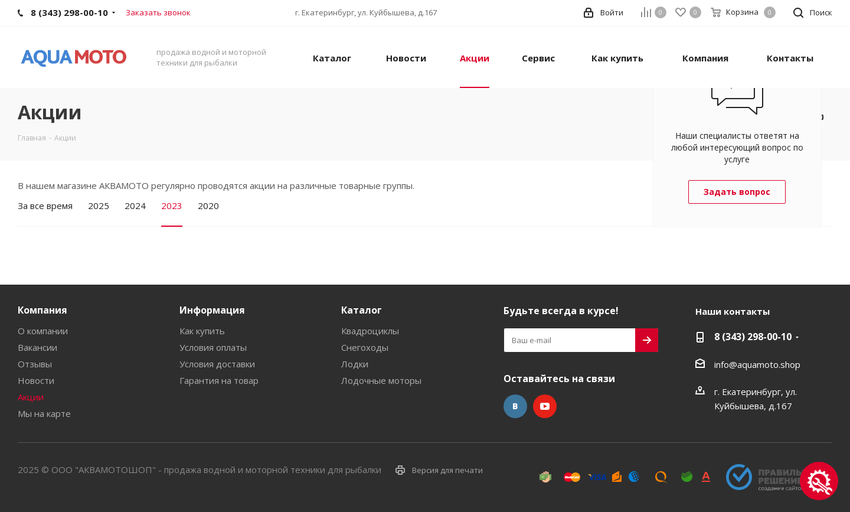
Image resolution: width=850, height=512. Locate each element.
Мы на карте (44, 413)
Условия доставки (217, 364)
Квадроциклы (370, 331)
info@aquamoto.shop (757, 364)
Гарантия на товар (219, 380)
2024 (135, 205)
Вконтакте (515, 406)
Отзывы (35, 364)
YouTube (545, 406)
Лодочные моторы (381, 380)
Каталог (361, 310)
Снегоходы (364, 347)
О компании (43, 331)
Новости (36, 380)
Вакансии (37, 347)
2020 (208, 205)
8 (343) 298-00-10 (753, 336)
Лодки (354, 364)
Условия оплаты (213, 347)
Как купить (202, 331)
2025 (98, 205)
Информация (212, 310)
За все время (45, 205)
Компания (42, 310)
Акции (31, 397)
